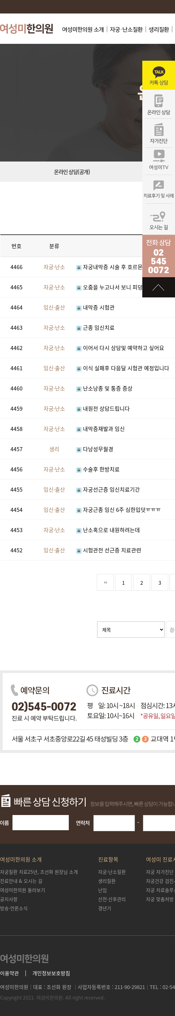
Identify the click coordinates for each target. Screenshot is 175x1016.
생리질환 (159, 30)
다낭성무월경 (94, 449)
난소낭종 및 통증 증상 (104, 388)
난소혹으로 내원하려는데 (108, 530)
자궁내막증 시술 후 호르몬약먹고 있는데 (125, 267)
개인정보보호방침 (51, 973)
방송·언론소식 (14, 908)
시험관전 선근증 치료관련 (108, 550)
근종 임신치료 (95, 327)
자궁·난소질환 (126, 30)
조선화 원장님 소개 (39, 871)
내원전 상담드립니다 (103, 408)
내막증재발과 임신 (100, 429)
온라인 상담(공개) (72, 172)
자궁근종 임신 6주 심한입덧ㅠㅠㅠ (118, 509)
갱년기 (104, 908)
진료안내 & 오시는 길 (21, 880)
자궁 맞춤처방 (160, 899)
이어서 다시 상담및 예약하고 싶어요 (120, 348)
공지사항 (9, 899)
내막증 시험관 (95, 307)
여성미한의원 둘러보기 (22, 890)
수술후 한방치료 (98, 469)
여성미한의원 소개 (83, 30)
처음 (105, 582)
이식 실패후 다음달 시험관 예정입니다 (122, 368)
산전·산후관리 (112, 899)
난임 (102, 890)
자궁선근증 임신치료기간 (108, 489)
